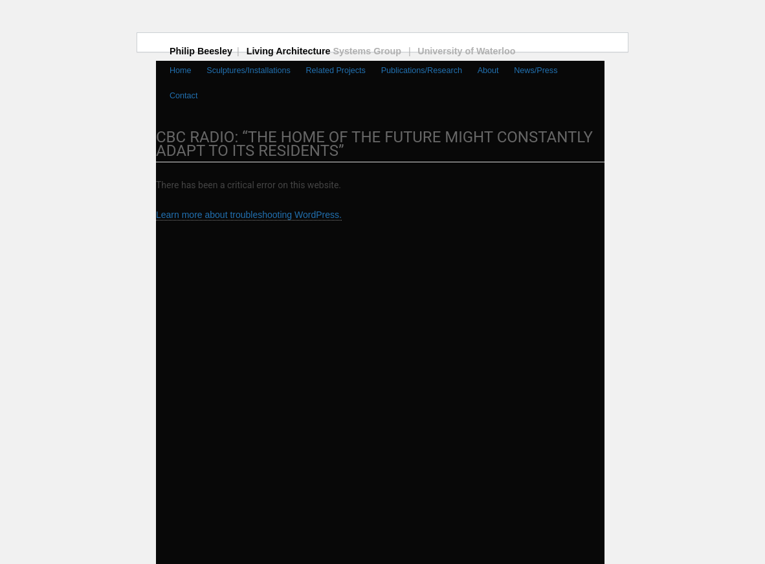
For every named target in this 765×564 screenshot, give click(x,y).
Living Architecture (331, 51)
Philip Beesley (208, 51)
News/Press (535, 70)
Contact (183, 95)
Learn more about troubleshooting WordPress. (249, 215)
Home (181, 70)
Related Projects (336, 70)
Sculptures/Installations (248, 70)
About (488, 70)
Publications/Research (421, 70)
